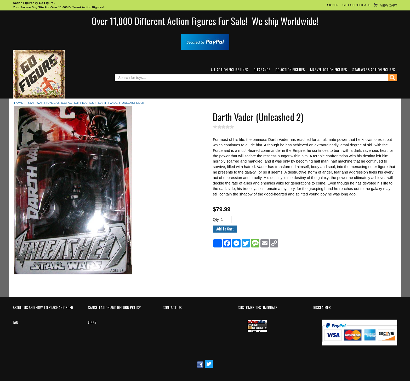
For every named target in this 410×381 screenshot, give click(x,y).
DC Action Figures (290, 69)
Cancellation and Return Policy (114, 307)
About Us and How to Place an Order (43, 307)
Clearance (261, 69)
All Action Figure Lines (229, 69)
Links (92, 322)
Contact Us (172, 307)
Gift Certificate (356, 5)
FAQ (15, 322)
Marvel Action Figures (328, 69)
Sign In (333, 5)
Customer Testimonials (257, 307)
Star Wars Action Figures (373, 69)
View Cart (388, 5)
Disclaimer (322, 307)
